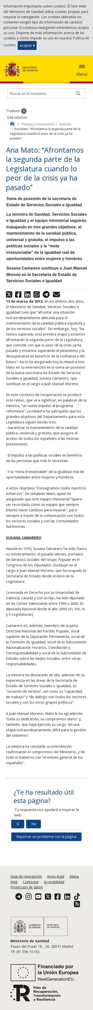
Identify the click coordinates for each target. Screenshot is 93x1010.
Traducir (16, 111)
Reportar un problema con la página (46, 836)
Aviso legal (55, 876)
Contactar (31, 881)
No (33, 823)
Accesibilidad (54, 881)
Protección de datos (26, 887)
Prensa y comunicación (38, 124)
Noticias (65, 124)
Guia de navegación (26, 876)
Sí (17, 823)
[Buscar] (78, 93)
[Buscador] (46, 93)
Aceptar (27, 45)
